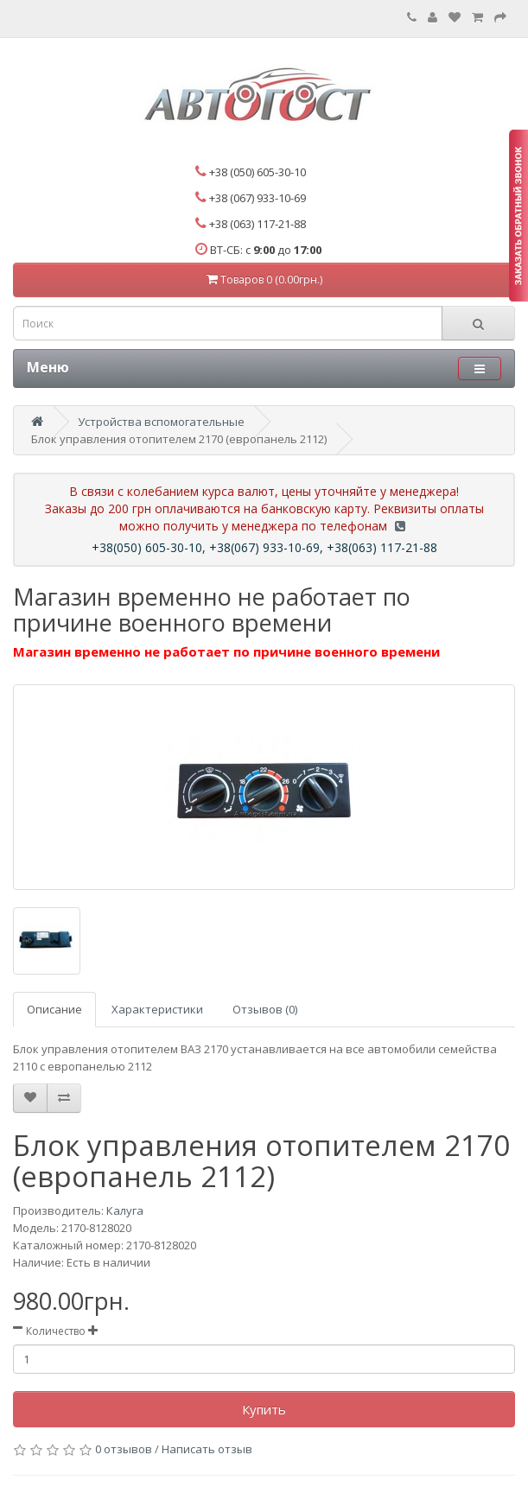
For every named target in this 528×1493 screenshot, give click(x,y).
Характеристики (157, 1009)
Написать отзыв (207, 1449)
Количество (56, 1331)
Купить (264, 1409)
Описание (54, 1009)
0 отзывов (123, 1449)
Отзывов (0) (264, 1009)
